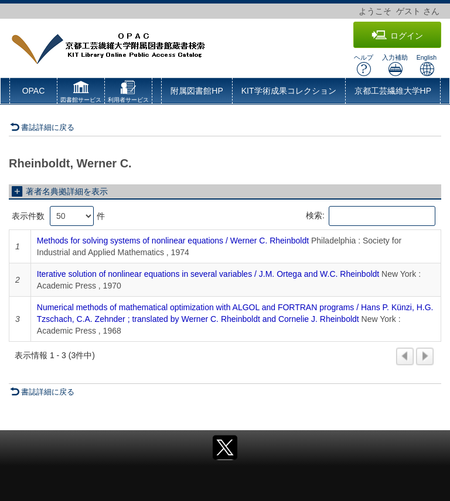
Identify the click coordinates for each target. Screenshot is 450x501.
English (427, 65)
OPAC (33, 90)
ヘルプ (363, 65)
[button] (80, 93)
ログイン (397, 35)
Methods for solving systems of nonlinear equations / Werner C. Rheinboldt (173, 240)
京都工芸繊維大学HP (392, 90)
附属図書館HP (197, 90)
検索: (370, 216)
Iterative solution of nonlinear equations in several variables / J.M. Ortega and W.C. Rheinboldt (208, 274)
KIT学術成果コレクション (288, 90)
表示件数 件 (58, 216)
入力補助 (395, 65)
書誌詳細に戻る (42, 127)
